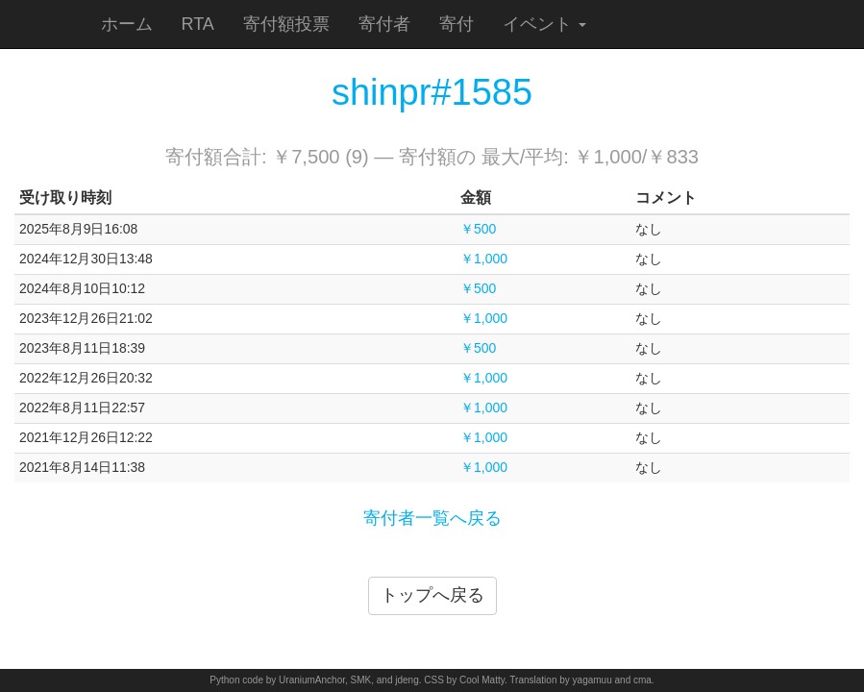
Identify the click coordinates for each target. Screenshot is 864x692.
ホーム (127, 24)
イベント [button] (544, 24)
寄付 (456, 24)
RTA (198, 24)
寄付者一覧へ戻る (432, 518)
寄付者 (384, 24)
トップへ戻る (432, 595)
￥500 (478, 228)
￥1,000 (483, 258)
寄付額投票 (286, 24)
